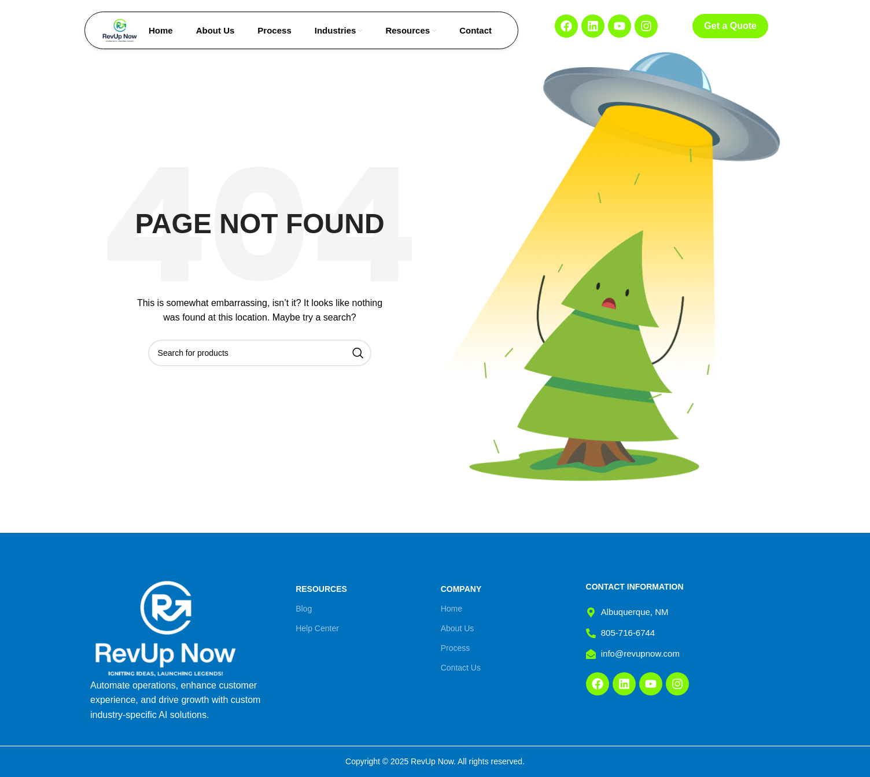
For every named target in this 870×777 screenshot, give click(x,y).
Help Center (317, 628)
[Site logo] (119, 30)
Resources (321, 589)
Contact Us (461, 667)
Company (461, 589)
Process (455, 648)
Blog (304, 608)
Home (451, 608)
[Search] (260, 353)
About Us (457, 628)
